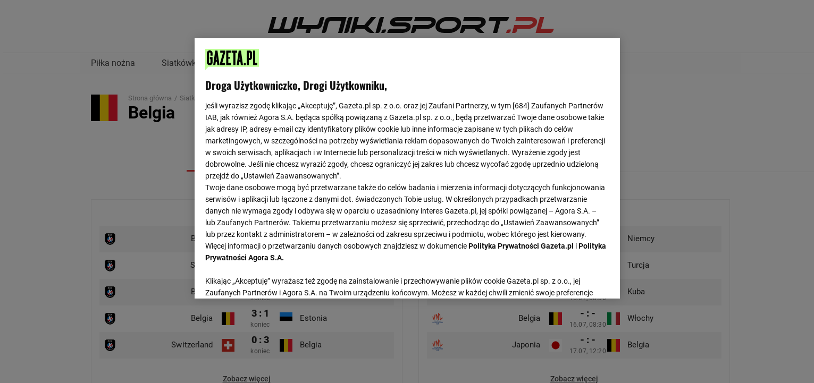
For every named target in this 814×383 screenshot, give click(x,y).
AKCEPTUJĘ (573, 278)
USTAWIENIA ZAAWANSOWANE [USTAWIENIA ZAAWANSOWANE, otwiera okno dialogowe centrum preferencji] (274, 277)
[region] (407, 167)
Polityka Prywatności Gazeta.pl (521, 246)
